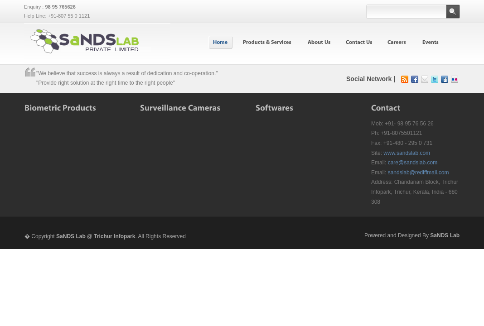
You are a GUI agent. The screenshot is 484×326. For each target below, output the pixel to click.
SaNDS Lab (445, 235)
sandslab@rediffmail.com (418, 172)
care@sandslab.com (413, 162)
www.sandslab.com (406, 153)
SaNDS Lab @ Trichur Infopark (95, 236)
